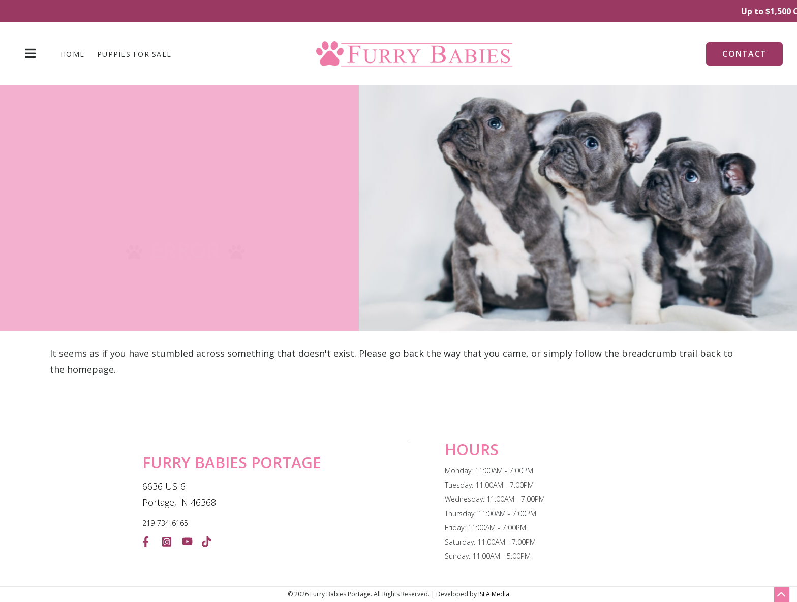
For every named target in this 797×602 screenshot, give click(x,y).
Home (72, 54)
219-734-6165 (165, 523)
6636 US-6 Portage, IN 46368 (179, 494)
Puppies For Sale (134, 54)
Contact (744, 53)
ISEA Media (493, 594)
